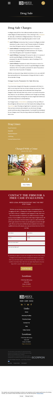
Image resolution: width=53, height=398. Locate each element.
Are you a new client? (13, 242)
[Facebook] (31, 341)
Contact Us (26, 360)
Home (26, 349)
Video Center (26, 367)
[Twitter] (25, 341)
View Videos (26, 185)
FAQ (26, 363)
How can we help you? (14, 247)
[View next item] (28, 179)
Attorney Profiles (26, 353)
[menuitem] (12, 127)
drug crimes (11, 106)
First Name (11, 233)
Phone (10, 237)
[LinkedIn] (22, 341)
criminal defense (22, 102)
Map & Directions (26, 323)
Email (29, 237)
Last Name (30, 233)
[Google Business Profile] (28, 341)
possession (42, 34)
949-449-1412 (26, 338)
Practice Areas (26, 356)
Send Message (26, 268)
